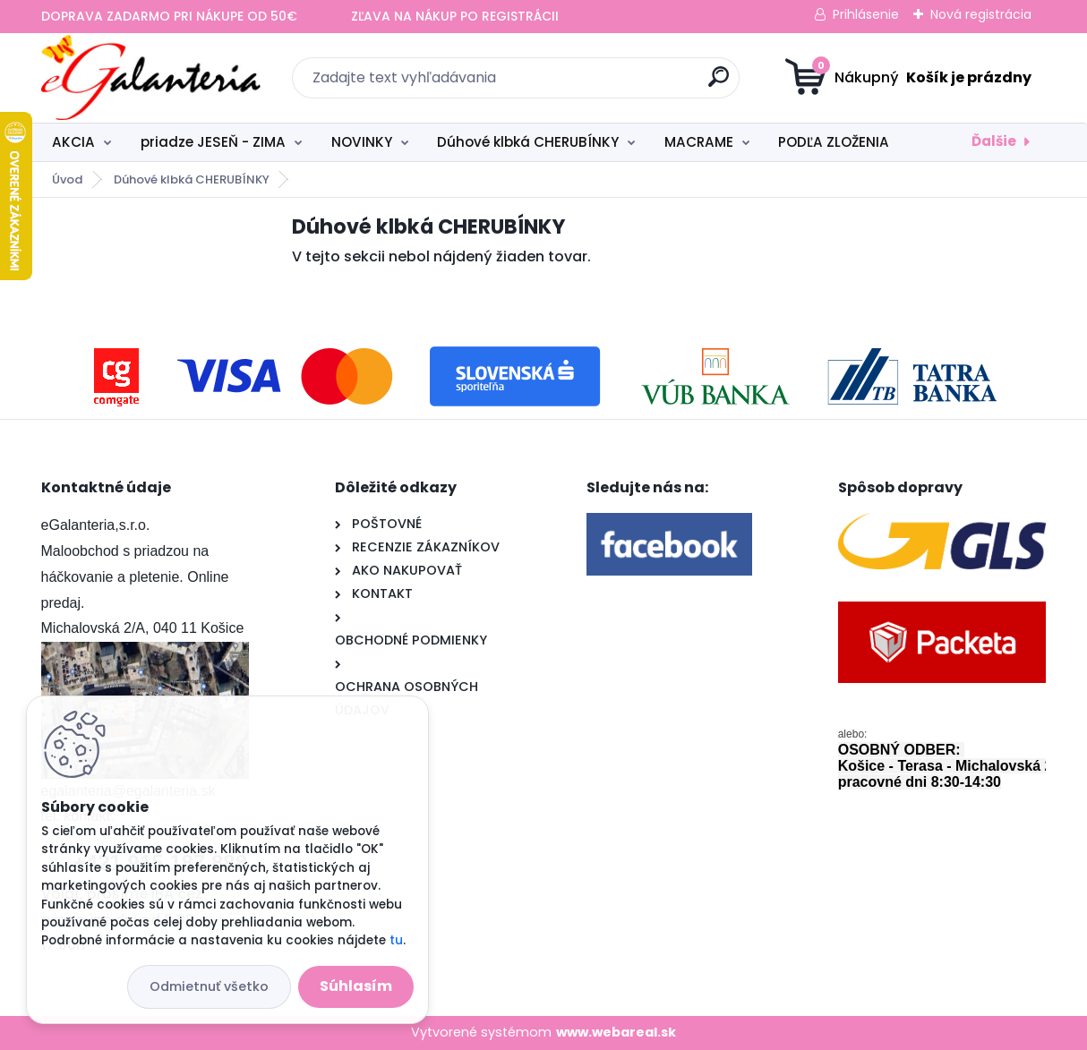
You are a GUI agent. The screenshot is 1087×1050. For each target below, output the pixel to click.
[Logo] (151, 78)
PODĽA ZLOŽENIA (833, 141)
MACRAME (698, 141)
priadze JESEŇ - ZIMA (213, 141)
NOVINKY (361, 141)
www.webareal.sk (616, 1032)
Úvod (67, 179)
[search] (718, 83)
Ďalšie (993, 141)
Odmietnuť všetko (209, 986)
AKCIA (73, 141)
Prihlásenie (866, 14)
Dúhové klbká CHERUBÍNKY (528, 141)
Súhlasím (356, 986)
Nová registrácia (980, 14)
